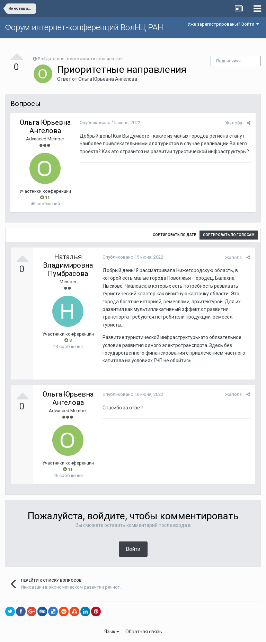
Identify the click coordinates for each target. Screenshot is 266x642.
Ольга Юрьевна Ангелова (107, 79)
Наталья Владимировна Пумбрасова (68, 265)
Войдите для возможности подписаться (81, 58)
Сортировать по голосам (229, 235)
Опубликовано (110, 122)
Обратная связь (143, 631)
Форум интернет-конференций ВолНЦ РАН (84, 27)
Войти (133, 549)
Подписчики (228, 61)
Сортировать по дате (174, 235)
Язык (111, 631)
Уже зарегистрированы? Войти (223, 24)
